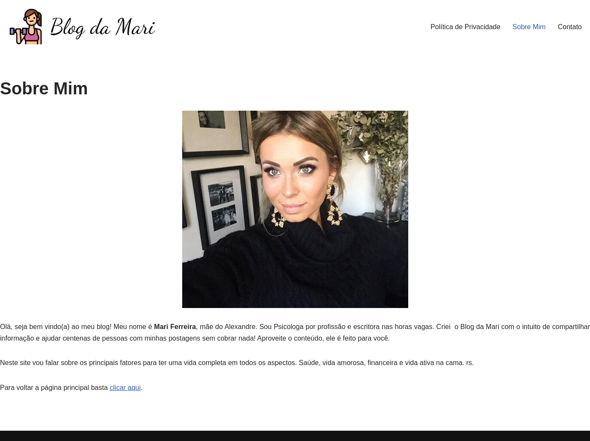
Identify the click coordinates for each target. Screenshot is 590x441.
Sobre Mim (529, 26)
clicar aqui (125, 387)
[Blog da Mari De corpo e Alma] (81, 26)
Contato (570, 26)
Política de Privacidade (466, 26)
